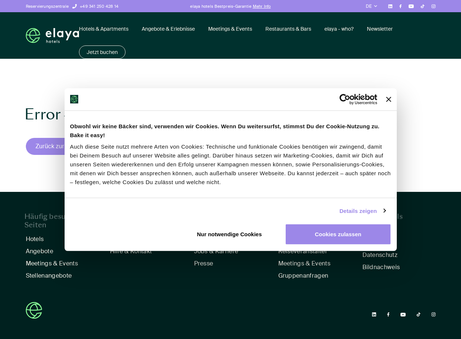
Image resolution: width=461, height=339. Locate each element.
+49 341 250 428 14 (99, 6)
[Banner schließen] (388, 99)
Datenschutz (380, 255)
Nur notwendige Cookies (229, 234)
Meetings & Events (230, 29)
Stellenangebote (49, 275)
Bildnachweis (381, 267)
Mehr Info (262, 6)
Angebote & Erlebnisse (168, 29)
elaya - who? (339, 29)
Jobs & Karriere (216, 251)
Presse (203, 263)
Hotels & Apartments (103, 29)
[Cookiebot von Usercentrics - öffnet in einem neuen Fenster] (345, 99)
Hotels (35, 239)
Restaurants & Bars (288, 29)
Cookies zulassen (338, 234)
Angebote (40, 251)
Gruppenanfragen (303, 275)
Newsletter (380, 29)
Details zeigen (358, 210)
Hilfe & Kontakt (131, 251)
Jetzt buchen (102, 52)
